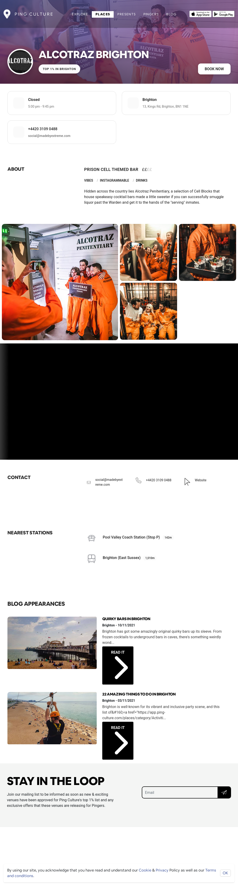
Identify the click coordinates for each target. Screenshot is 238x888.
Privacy (162, 870)
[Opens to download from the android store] (223, 13)
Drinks (141, 180)
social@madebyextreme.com (49, 136)
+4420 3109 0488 (42, 129)
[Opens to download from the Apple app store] (200, 13)
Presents (126, 14)
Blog (171, 14)
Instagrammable (114, 180)
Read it (119, 659)
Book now (214, 69)
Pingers (151, 14)
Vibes (88, 180)
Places (103, 14)
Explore (80, 14)
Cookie (145, 870)
